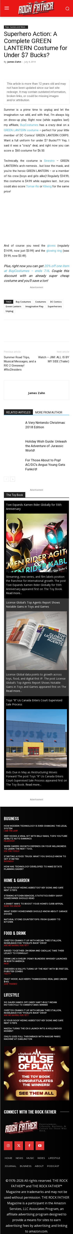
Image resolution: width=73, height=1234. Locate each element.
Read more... (14, 593)
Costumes (40, 301)
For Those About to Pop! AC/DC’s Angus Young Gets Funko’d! (45, 464)
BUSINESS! (9, 861)
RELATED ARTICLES (18, 412)
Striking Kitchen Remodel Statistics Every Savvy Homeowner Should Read (33, 897)
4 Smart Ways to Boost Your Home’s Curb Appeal (33, 904)
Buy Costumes (23, 301)
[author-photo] (36, 386)
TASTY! (7, 974)
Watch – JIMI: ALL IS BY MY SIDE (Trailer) (53, 359)
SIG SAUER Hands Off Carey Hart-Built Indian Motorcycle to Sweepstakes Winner (30, 1003)
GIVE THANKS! (10, 984)
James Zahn (14, 61)
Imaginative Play (34, 306)
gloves (51, 245)
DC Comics (56, 301)
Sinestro (49, 161)
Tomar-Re (32, 186)
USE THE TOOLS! (11, 851)
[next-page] (12, 479)
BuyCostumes (29, 125)
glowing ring (54, 250)
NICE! (6, 964)
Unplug (9, 311)
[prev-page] (6, 479)
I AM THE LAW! (11, 831)
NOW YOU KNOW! (12, 906)
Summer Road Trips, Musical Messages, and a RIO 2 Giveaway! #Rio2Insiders (20, 363)
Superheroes (55, 306)
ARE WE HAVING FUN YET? (16, 945)
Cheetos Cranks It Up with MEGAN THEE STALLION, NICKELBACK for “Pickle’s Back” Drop (32, 941)
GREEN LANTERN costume (21, 130)
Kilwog (47, 186)
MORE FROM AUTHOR (48, 412)
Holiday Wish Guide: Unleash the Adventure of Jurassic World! (46, 445)
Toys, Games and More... (16, 27)
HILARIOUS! (9, 841)
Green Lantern (13, 306)
